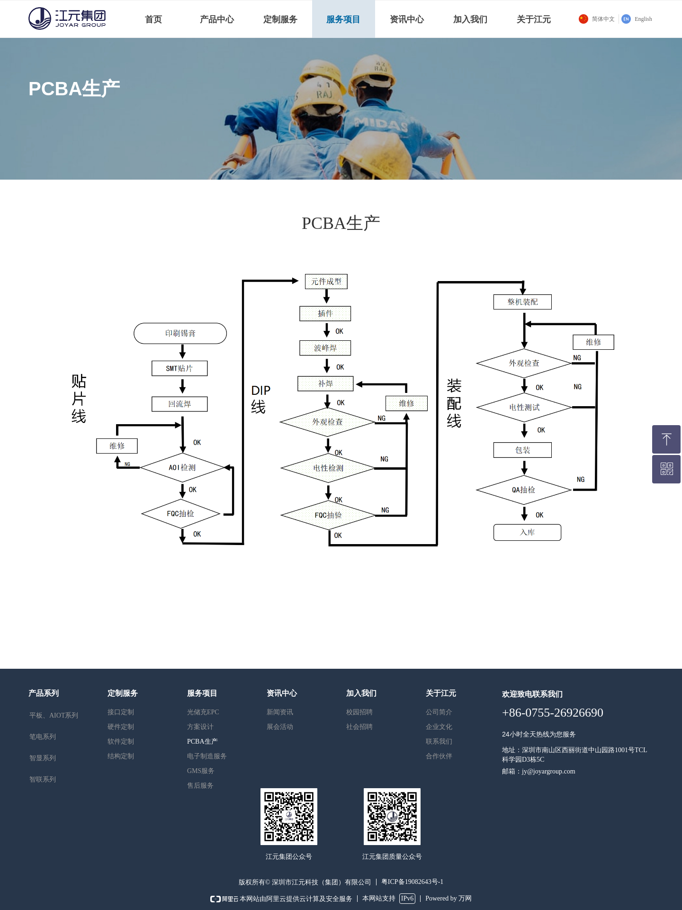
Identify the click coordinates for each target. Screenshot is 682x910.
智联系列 (42, 779)
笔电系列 (42, 736)
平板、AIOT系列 (53, 715)
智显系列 (42, 758)
